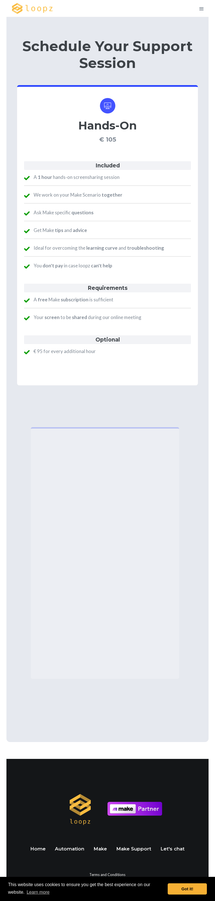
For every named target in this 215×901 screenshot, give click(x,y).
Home (38, 849)
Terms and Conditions (107, 874)
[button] (204, 8)
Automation (69, 849)
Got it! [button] (187, 889)
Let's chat (172, 849)
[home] (33, 8)
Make (100, 849)
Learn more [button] (38, 892)
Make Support (133, 849)
